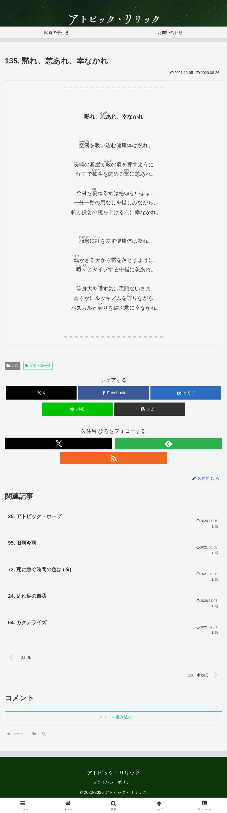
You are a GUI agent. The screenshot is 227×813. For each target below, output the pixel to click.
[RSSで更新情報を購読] (113, 458)
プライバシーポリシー (113, 786)
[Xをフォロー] (58, 443)
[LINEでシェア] (77, 409)
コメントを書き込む (113, 721)
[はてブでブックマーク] (185, 393)
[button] (149, 409)
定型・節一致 (38, 366)
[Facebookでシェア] (113, 393)
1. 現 (13, 366)
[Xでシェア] (41, 393)
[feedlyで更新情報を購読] (168, 443)
